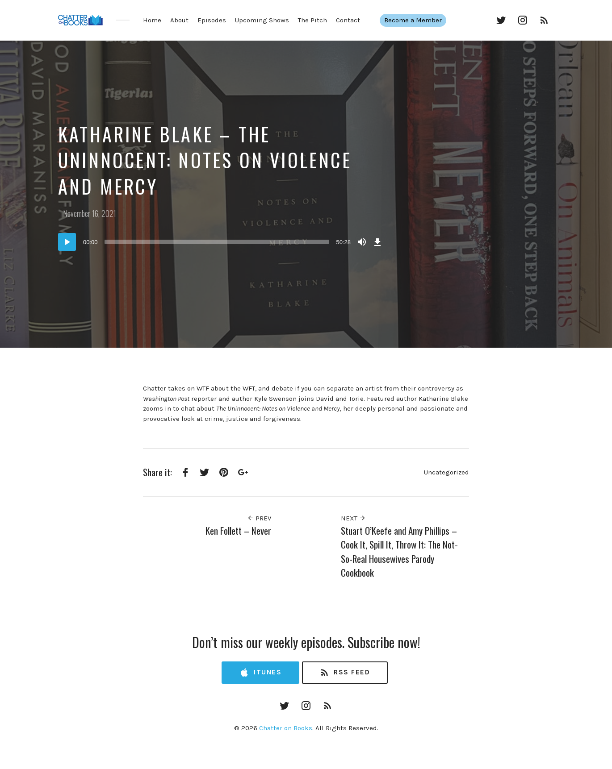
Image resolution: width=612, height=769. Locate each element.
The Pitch (312, 20)
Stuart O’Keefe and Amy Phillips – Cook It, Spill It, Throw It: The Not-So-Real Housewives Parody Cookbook (399, 552)
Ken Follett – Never (238, 530)
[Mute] (362, 242)
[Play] (67, 242)
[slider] (217, 242)
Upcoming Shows (262, 20)
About (179, 20)
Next (353, 518)
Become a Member (417, 20)
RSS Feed (344, 673)
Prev (259, 518)
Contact (348, 20)
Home (152, 20)
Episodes (211, 20)
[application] (221, 242)
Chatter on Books (285, 728)
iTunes (260, 673)
